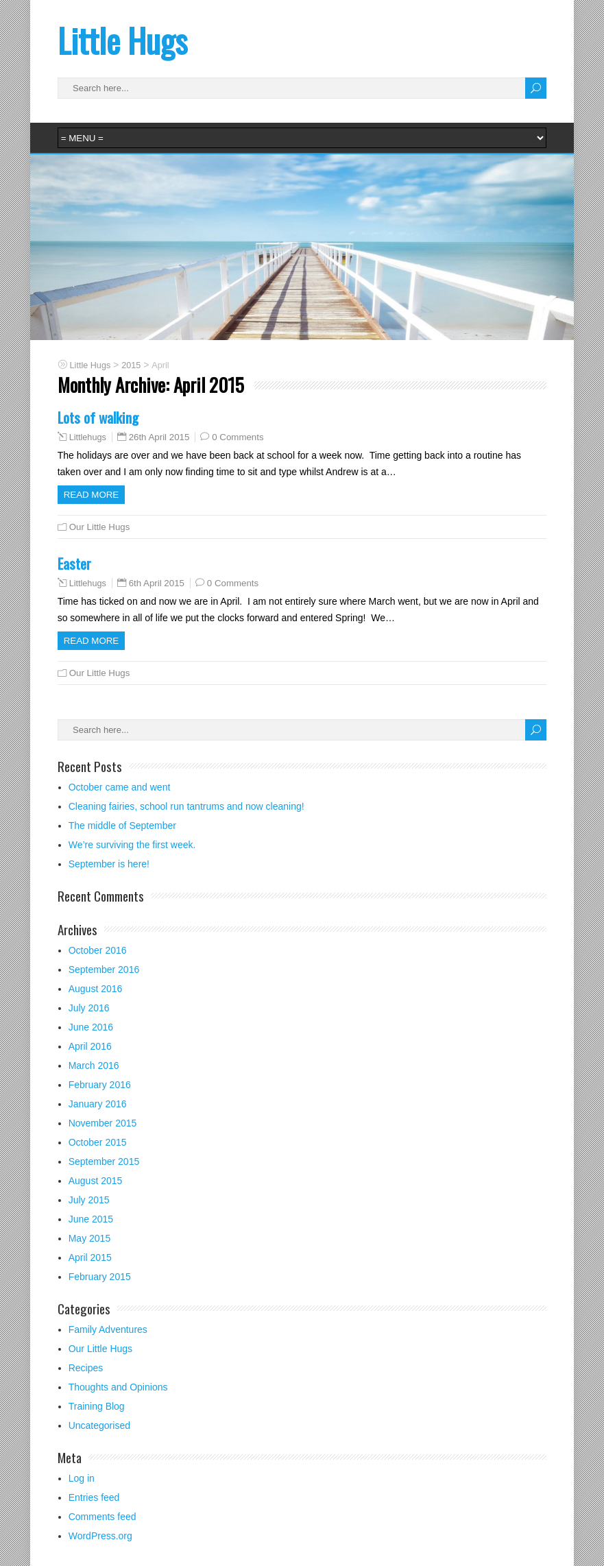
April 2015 (90, 1257)
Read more (91, 495)
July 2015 (89, 1199)
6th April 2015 (156, 583)
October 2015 (98, 1142)
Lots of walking (98, 417)
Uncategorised (99, 1425)
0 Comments (237, 437)
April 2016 (90, 1046)
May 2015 (89, 1238)
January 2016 (98, 1103)
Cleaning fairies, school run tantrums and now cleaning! (186, 806)
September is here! (109, 863)
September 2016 (104, 969)
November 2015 (103, 1123)
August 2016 (96, 988)
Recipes (86, 1367)
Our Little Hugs (99, 527)
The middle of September (122, 825)
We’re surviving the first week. (132, 844)
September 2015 (104, 1161)
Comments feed (102, 1516)
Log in (82, 1478)
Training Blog (97, 1406)
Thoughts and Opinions (118, 1387)
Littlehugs (87, 437)
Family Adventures (108, 1329)
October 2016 (98, 950)
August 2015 (96, 1180)
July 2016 (89, 1007)
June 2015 (91, 1219)
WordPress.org (100, 1535)
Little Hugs (122, 40)
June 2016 (91, 1027)
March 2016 (94, 1065)
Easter (74, 563)
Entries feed (94, 1497)
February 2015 (100, 1276)
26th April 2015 (159, 437)
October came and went (120, 787)
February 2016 (100, 1084)
